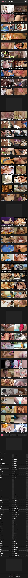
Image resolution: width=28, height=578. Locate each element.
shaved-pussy (21, 514)
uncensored (21, 529)
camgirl (7, 475)
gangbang (7, 516)
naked (21, 471)
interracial (7, 539)
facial (7, 506)
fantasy (7, 514)
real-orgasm (21, 500)
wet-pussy (21, 547)
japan (7, 543)
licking (21, 457)
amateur (7, 455)
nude (21, 477)
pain (21, 490)
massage (21, 463)
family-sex (7, 510)
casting (7, 480)
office (21, 480)
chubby (7, 484)
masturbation (21, 465)
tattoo (21, 523)
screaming (21, 508)
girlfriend (7, 523)
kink (7, 549)
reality (21, 502)
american (7, 459)
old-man (21, 488)
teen (21, 527)
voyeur (21, 541)
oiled (21, 484)
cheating (7, 482)
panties (21, 492)
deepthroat (7, 490)
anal (7, 461)
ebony (7, 496)
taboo (21, 521)
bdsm (7, 469)
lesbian (21, 455)
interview (7, 541)
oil (21, 482)
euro (7, 498)
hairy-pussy (7, 529)
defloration (7, 492)
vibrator (21, 537)
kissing (7, 551)
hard (7, 533)
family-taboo (7, 512)
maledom (21, 461)
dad (7, 486)
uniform (21, 533)
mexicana (21, 469)
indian (7, 537)
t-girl (21, 519)
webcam (21, 543)
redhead (21, 504)
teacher (21, 525)
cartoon (7, 477)
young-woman (21, 555)
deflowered (7, 494)
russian (21, 506)
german (7, 521)
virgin (21, 539)
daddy (7, 488)
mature (21, 467)
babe (7, 465)
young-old (21, 553)
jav (7, 547)
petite (21, 498)
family (7, 508)
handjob (7, 531)
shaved (21, 512)
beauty (7, 473)
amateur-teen (7, 457)
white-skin (21, 549)
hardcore (7, 535)
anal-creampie (7, 463)
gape (7, 519)
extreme (7, 504)
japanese (7, 545)
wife (21, 551)
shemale (21, 516)
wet (21, 545)
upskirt (21, 535)
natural (21, 473)
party (21, 494)
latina (7, 555)
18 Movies (5, 1)
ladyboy (7, 553)
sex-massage (21, 510)
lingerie (21, 459)
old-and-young (21, 486)
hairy (7, 527)
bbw (7, 467)
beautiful (7, 471)
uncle (21, 531)
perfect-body (21, 496)
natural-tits (21, 475)
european (7, 500)
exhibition (7, 502)
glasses (7, 525)
